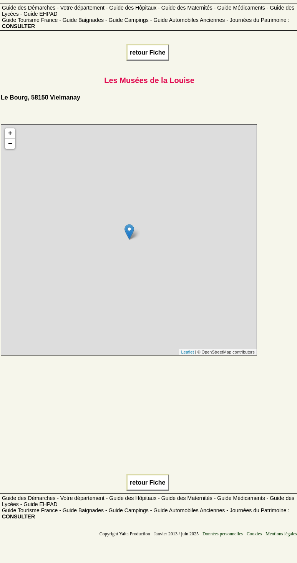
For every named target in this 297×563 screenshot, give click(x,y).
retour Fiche (147, 52)
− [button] (10, 143)
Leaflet (187, 352)
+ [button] (10, 133)
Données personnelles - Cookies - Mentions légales (249, 533)
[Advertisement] (147, 417)
